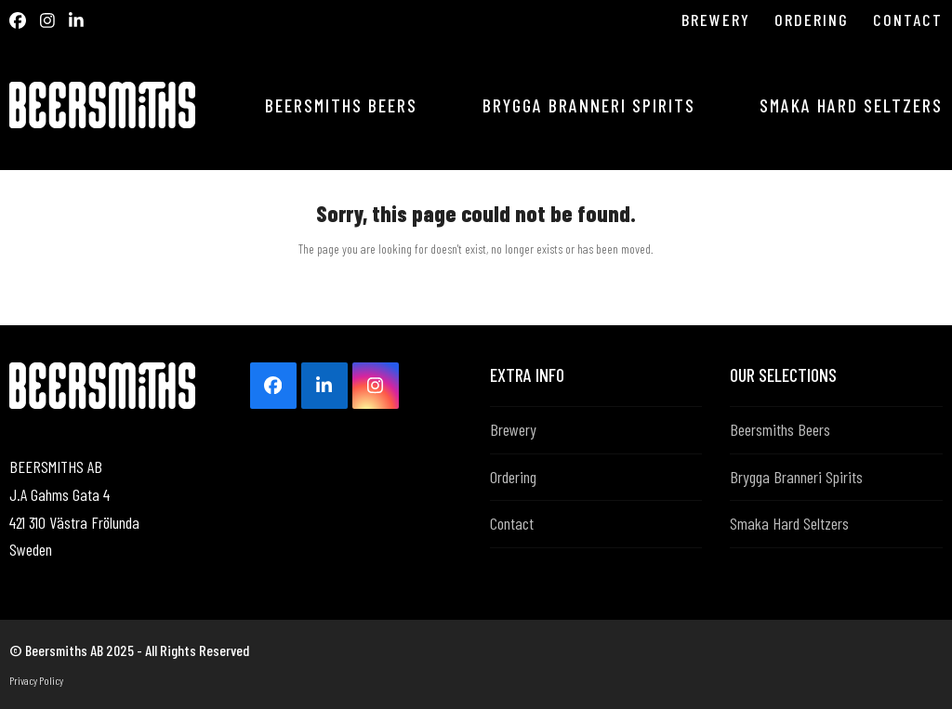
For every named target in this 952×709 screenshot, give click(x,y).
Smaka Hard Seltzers (789, 523)
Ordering (513, 476)
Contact (512, 523)
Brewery (513, 429)
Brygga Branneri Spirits (796, 476)
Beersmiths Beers (780, 429)
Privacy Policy (36, 680)
